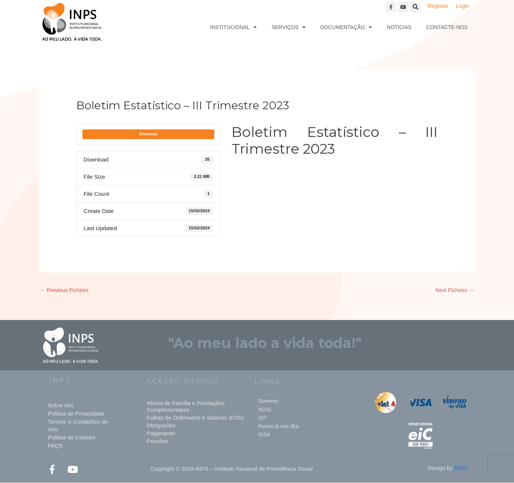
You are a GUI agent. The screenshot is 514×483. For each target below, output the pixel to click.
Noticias (399, 27)
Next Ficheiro (454, 290)
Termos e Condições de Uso (78, 426)
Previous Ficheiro (65, 290)
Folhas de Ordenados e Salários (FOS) (194, 418)
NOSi (461, 468)
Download (148, 134)
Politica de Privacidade (76, 414)
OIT (262, 418)
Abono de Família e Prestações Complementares (185, 406)
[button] (415, 7)
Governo (268, 401)
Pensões (157, 441)
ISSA (264, 435)
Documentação (346, 27)
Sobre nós (60, 405)
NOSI (264, 410)
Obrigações (160, 426)
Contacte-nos (447, 27)
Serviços (289, 27)
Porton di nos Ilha (278, 427)
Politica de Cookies (72, 438)
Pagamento (160, 433)
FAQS (55, 446)
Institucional (233, 27)
